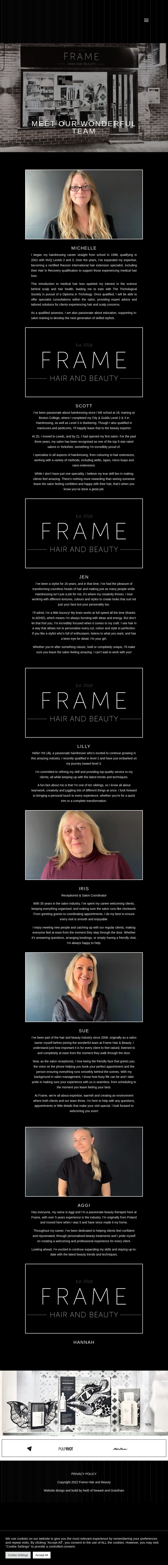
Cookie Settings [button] (18, 1555)
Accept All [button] (41, 1555)
